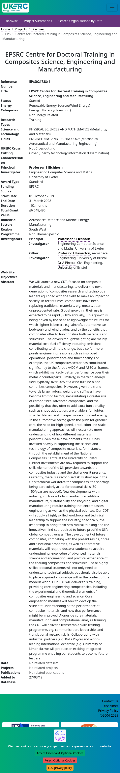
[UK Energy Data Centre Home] (15, 8)
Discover (11, 21)
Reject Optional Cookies (60, 760)
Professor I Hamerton (74, 253)
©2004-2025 (109, 715)
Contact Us (110, 701)
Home (5, 29)
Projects (21, 29)
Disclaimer (110, 706)
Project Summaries (38, 21)
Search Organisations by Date (80, 21)
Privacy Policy (108, 710)
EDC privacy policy (60, 768)
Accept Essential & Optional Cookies (60, 753)
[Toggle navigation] (112, 8)
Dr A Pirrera (66, 263)
